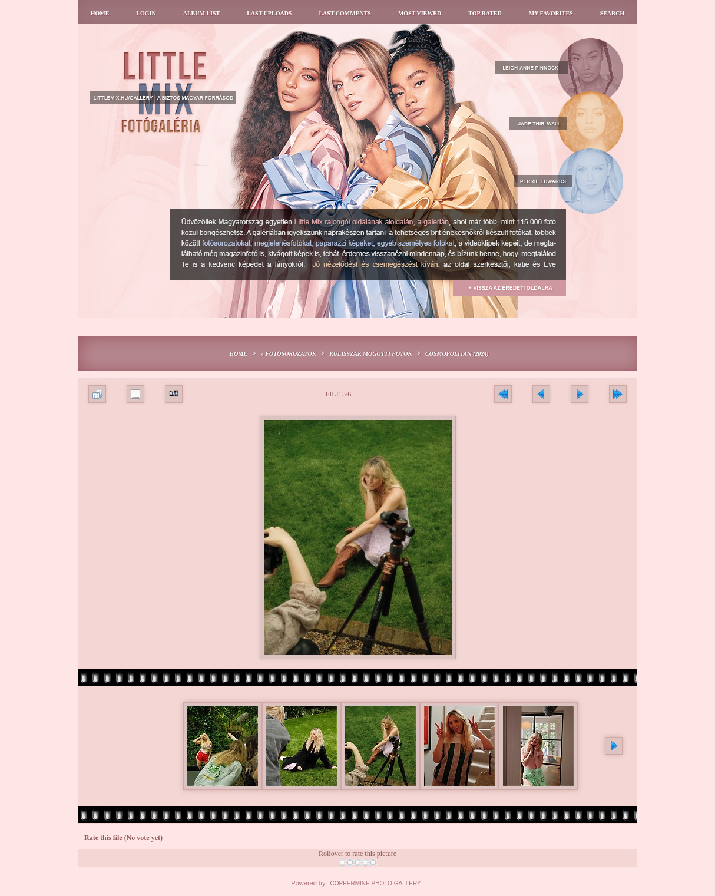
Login (145, 13)
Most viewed (419, 13)
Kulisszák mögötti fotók (370, 354)
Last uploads (269, 13)
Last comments (344, 13)
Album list (201, 13)
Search (612, 13)
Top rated (485, 13)
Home (100, 13)
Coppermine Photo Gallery (375, 883)
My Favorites (551, 13)
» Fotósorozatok (288, 354)
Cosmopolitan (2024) (457, 354)
